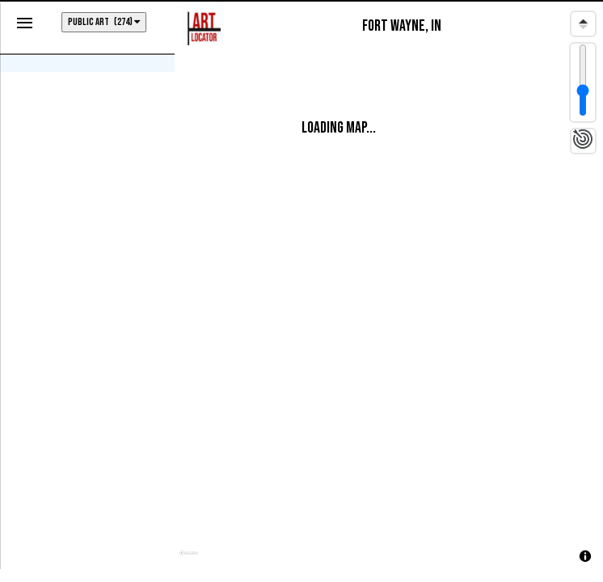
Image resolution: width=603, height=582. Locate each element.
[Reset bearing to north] (583, 24)
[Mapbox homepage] (188, 559)
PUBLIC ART (104, 22)
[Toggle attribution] (585, 556)
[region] (389, 289)
